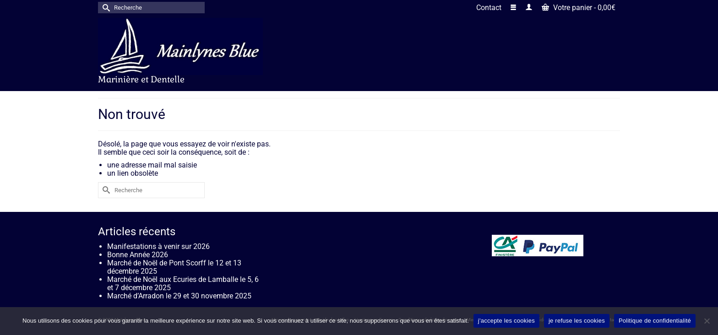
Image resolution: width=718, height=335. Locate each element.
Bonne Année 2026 (137, 254)
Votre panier (578, 7)
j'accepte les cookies (506, 320)
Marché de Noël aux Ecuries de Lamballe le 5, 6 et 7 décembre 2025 (183, 283)
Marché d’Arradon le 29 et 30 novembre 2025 (179, 296)
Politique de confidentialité (655, 320)
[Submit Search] (105, 7)
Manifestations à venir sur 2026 (158, 246)
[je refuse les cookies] (706, 320)
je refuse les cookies (577, 320)
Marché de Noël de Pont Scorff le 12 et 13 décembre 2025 (174, 267)
